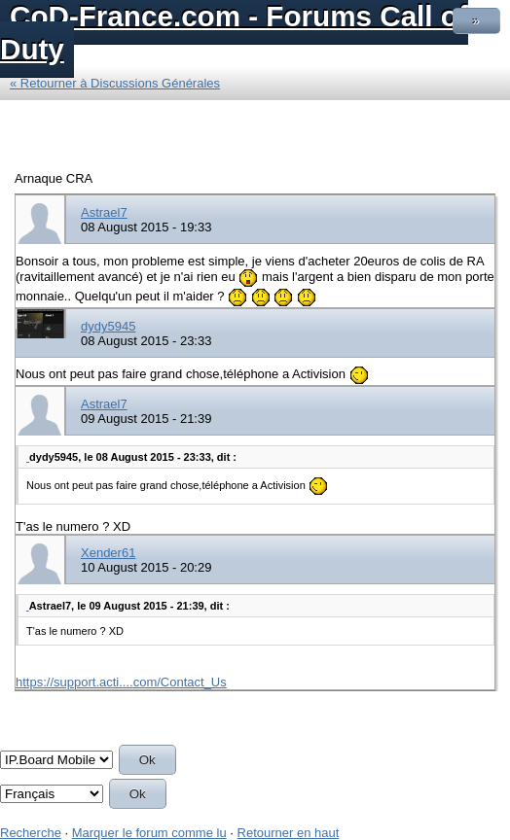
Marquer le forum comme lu (149, 832)
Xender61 (108, 552)
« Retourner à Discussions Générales (115, 83)
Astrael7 (104, 212)
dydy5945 (108, 326)
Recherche (30, 832)
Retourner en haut (288, 832)
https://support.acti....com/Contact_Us (121, 682)
